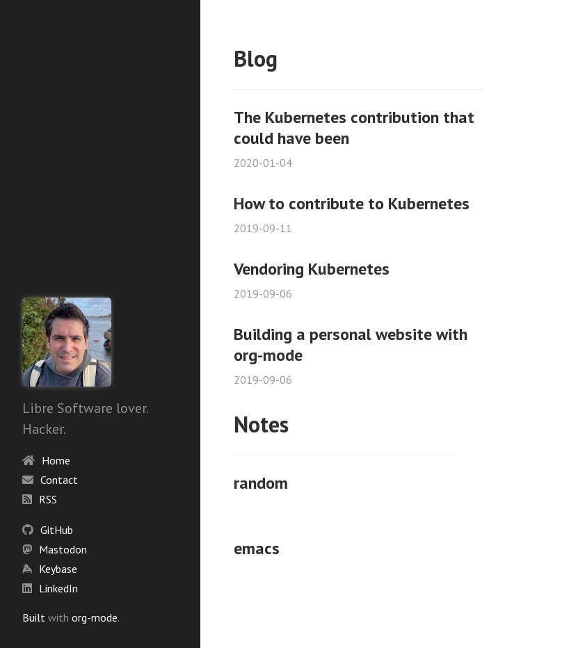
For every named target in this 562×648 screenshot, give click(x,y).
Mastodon (63, 549)
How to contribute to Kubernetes (351, 203)
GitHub (56, 530)
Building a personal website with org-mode (350, 344)
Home (56, 460)
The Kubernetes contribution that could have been (354, 127)
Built (33, 617)
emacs (257, 548)
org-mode (95, 617)
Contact (59, 480)
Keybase (58, 569)
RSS (48, 499)
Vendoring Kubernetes (312, 269)
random (261, 483)
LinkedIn (58, 588)
